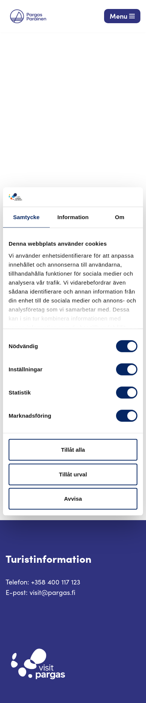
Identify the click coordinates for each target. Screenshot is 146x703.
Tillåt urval (73, 474)
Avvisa (73, 498)
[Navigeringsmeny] (122, 16)
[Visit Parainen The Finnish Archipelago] (28, 16)
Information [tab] (73, 217)
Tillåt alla (73, 449)
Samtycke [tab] (26, 217)
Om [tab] (119, 217)
